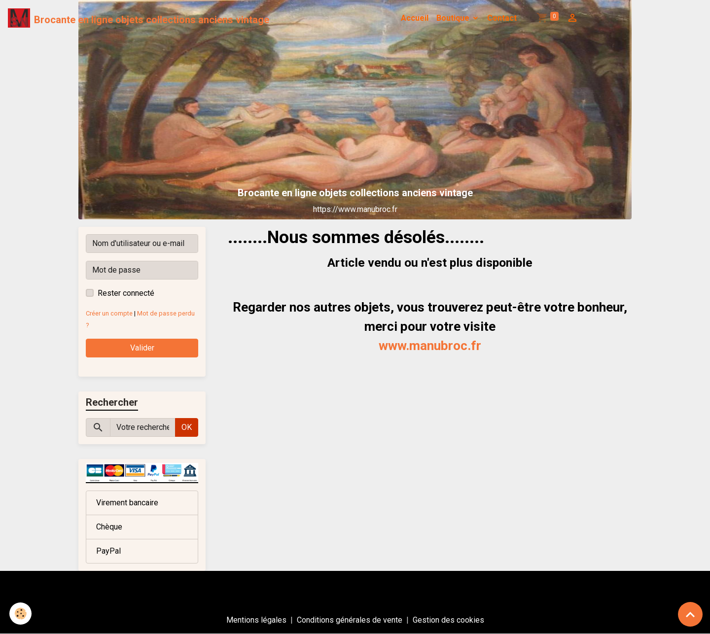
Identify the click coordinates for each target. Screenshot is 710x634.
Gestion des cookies (448, 620)
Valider (142, 347)
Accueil (414, 18)
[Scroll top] (690, 614)
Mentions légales (256, 620)
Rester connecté (126, 293)
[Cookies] (21, 613)
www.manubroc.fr (430, 345)
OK (186, 427)
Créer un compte (109, 313)
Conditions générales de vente (349, 620)
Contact (502, 18)
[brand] (138, 18)
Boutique (453, 18)
